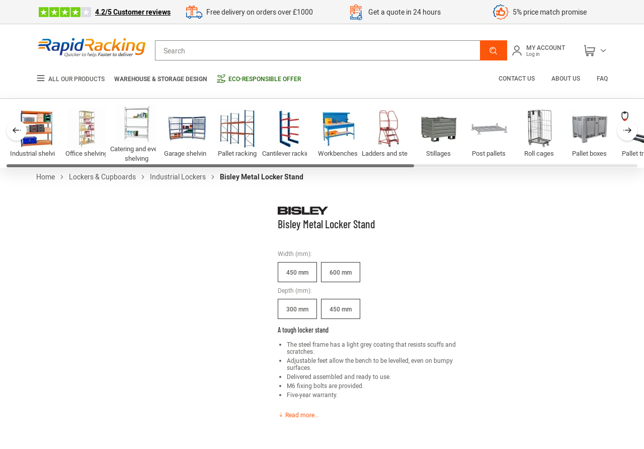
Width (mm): (295, 253)
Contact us (517, 78)
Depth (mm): (295, 290)
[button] (493, 50)
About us (565, 78)
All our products (70, 79)
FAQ (602, 78)
